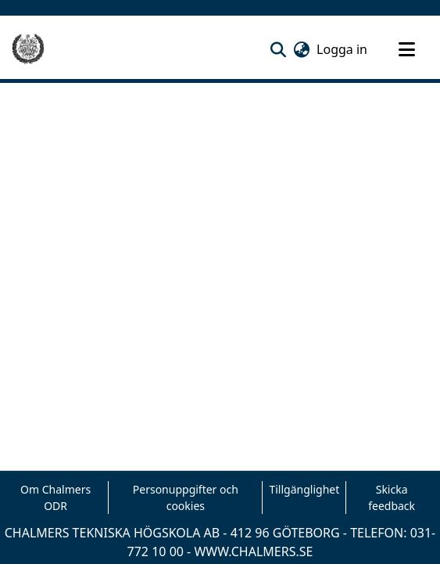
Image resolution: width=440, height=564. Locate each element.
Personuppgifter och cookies (185, 497)
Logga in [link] (343, 49)
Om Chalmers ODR (55, 497)
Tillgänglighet (304, 489)
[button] (278, 49)
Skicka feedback (391, 497)
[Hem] (28, 49)
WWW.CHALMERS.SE (253, 551)
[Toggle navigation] (406, 49)
